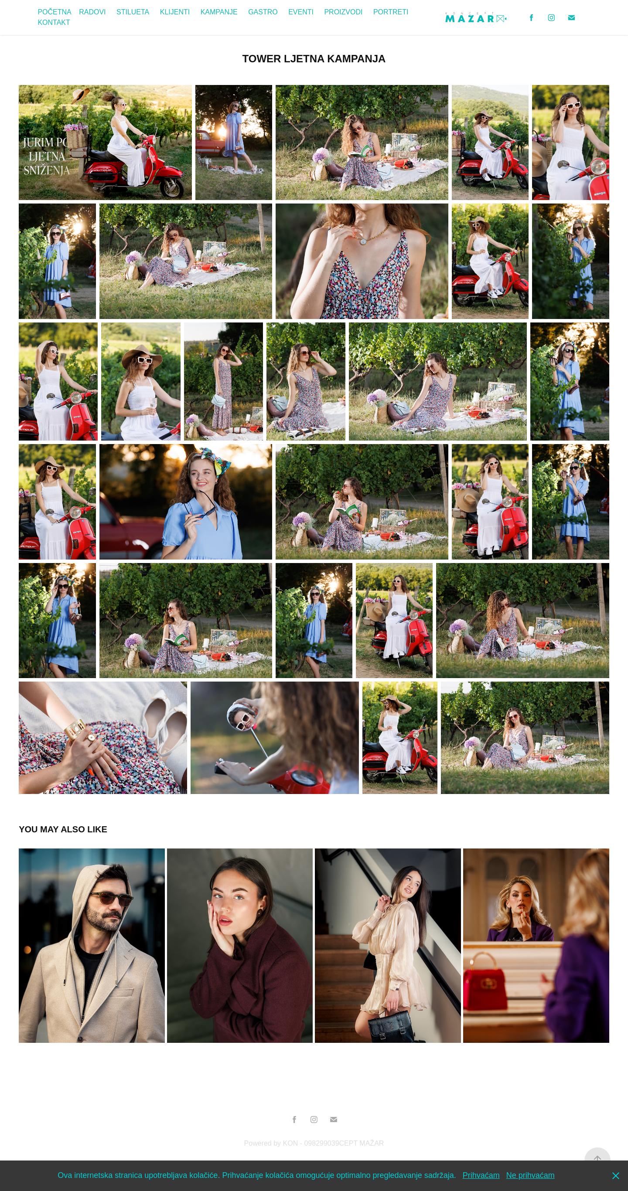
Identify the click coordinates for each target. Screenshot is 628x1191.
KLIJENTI (175, 12)
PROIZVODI (343, 12)
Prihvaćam (481, 1175)
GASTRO (263, 12)
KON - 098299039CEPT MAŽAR (333, 1143)
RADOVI (92, 12)
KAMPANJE (219, 12)
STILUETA (132, 12)
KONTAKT (54, 22)
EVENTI (301, 12)
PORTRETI (391, 12)
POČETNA (54, 12)
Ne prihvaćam (530, 1175)
